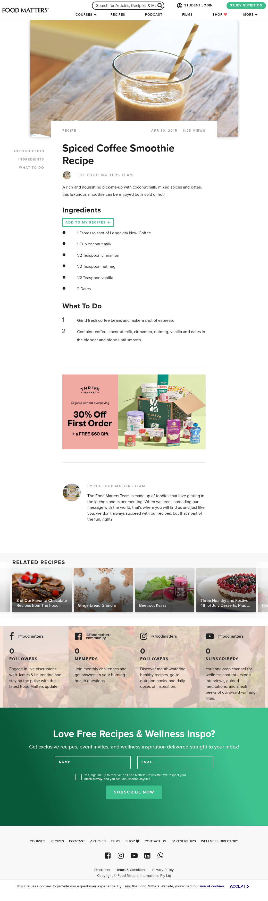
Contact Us (155, 841)
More (248, 15)
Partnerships (183, 841)
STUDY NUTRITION (246, 5)
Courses (84, 15)
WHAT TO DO (31, 168)
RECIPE (69, 131)
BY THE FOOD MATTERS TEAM (116, 486)
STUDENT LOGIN (194, 5)
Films (187, 15)
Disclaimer (102, 870)
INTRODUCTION (29, 151)
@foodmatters (31, 636)
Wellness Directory (219, 841)
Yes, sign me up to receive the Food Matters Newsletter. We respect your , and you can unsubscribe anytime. (135, 777)
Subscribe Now (134, 792)
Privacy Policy (163, 870)
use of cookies (212, 886)
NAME (64, 762)
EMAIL (147, 762)
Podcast (153, 15)
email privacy (93, 779)
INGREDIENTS (31, 159)
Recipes (118, 15)
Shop (220, 15)
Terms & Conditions (131, 870)
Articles (98, 841)
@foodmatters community (99, 636)
